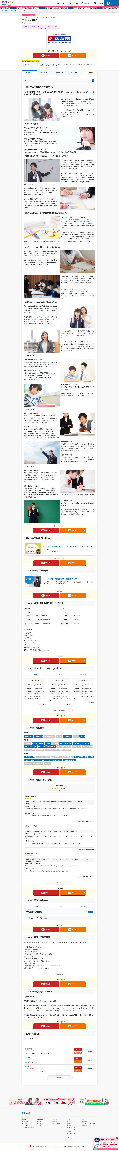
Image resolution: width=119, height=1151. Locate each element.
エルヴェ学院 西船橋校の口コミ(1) (85, 821)
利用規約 (69, 1131)
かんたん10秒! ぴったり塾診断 (28, 1127)
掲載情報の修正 (55, 1121)
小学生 (35, 674)
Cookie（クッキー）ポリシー (73, 1129)
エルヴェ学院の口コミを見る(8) (59, 883)
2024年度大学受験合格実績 (39, 918)
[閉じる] (117, 1138)
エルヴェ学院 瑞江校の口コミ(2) (86, 849)
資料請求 (72, 55)
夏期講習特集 (39, 1123)
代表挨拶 (69, 1123)
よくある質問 (69, 1135)
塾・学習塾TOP (6, 10)
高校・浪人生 (83, 674)
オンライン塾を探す (26, 1125)
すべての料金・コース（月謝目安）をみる (59, 710)
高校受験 (59, 906)
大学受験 (36, 906)
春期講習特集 (39, 1121)
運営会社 (69, 1125)
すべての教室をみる (59, 1077)
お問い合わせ (69, 1137)
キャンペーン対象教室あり (29, 15)
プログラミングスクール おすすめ (89, 1123)
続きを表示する (59, 974)
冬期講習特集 (39, 1125)
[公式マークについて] (24, 23)
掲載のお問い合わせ (56, 1123)
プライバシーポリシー (71, 1127)
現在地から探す (25, 1121)
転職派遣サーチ (85, 1121)
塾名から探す (14, 10)
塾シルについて (70, 1121)
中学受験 (83, 906)
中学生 (59, 674)
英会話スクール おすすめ (87, 1125)
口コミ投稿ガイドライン (72, 1133)
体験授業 (45, 55)
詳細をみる (42, 704)
